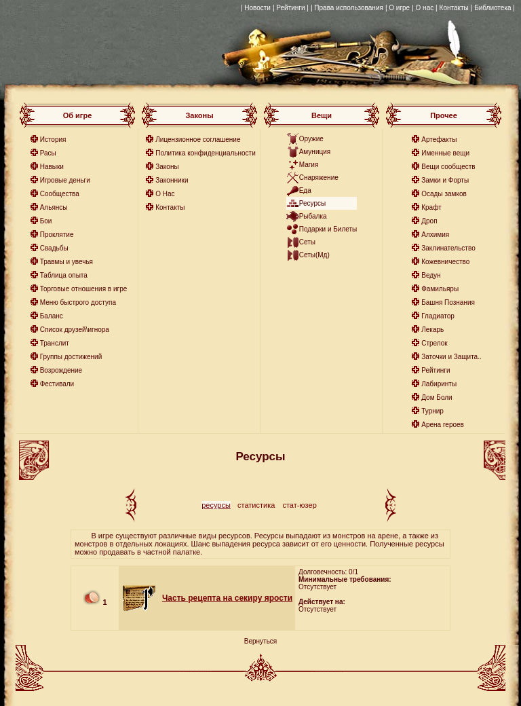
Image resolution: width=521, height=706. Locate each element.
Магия (309, 164)
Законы (166, 166)
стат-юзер (299, 505)
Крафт (431, 207)
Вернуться (260, 641)
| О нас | (424, 8)
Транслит (54, 343)
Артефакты (439, 139)
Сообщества (59, 194)
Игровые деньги (65, 180)
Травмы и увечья (66, 261)
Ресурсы (312, 203)
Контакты (454, 8)
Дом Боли (436, 397)
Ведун (430, 275)
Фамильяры (440, 289)
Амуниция (315, 151)
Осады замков (444, 194)
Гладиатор (438, 316)
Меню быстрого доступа (78, 302)
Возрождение (61, 370)
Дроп (429, 221)
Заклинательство (448, 248)
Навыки (52, 166)
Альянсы (54, 207)
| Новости (256, 8)
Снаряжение (319, 177)
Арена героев (442, 424)
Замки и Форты (445, 180)
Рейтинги (435, 370)
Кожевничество (445, 261)
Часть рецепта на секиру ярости (227, 598)
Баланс (51, 316)
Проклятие (57, 234)
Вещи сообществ (448, 166)
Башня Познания (448, 302)
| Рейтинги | (291, 8)
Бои (46, 221)
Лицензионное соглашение (197, 139)
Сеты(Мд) (314, 255)
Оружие (311, 139)
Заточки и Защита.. (451, 356)
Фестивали (57, 384)
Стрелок (434, 343)
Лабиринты (439, 384)
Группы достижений (71, 356)
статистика (256, 505)
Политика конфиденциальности (205, 153)
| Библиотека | (493, 8)
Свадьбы (54, 248)
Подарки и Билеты (328, 229)
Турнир (432, 411)
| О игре (397, 8)
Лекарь (432, 329)
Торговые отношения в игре (84, 289)
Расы (48, 153)
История (53, 139)
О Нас (164, 194)
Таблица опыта (64, 275)
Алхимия (435, 234)
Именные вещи (445, 153)
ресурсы (216, 505)
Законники (171, 180)
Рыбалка (313, 216)
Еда (305, 190)
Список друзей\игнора (74, 329)
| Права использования (347, 8)
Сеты (307, 242)
